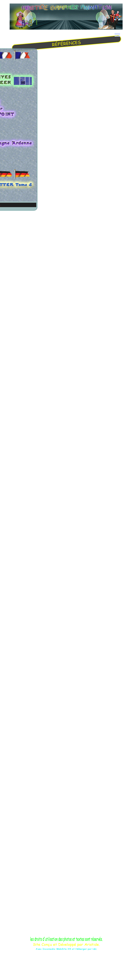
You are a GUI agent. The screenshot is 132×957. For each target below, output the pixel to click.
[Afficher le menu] (117, 35)
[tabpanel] (65, 43)
